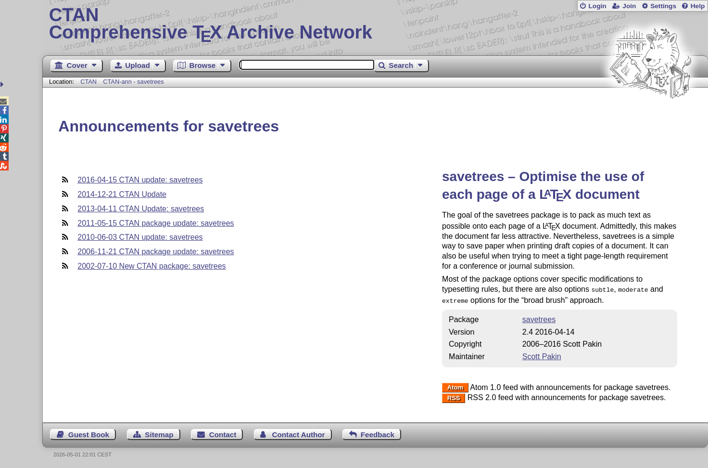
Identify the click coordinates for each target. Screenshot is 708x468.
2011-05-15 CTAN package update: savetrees (155, 223)
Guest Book (88, 433)
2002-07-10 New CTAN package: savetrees (151, 266)
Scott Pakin (541, 355)
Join (629, 6)
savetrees (539, 317)
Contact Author (298, 433)
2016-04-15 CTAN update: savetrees (139, 180)
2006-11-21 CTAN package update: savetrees (155, 251)
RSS (453, 396)
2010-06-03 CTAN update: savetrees (139, 237)
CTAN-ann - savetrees (133, 81)
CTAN (88, 81)
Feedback (377, 433)
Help (698, 6)
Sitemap (159, 433)
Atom (455, 386)
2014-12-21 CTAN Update (121, 194)
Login (597, 6)
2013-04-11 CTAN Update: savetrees (140, 209)
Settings (663, 6)
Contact (223, 433)
